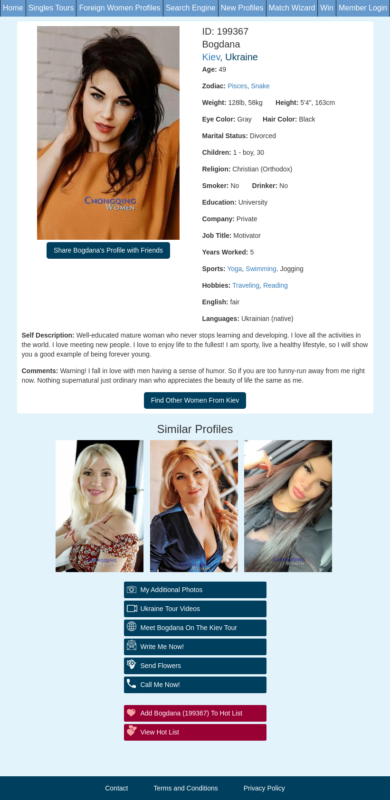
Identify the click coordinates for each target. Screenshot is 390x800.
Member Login (363, 8)
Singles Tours (51, 8)
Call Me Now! (160, 684)
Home (13, 8)
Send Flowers (161, 665)
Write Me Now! (162, 646)
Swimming (261, 269)
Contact (116, 788)
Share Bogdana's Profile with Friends (108, 250)
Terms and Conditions (185, 788)
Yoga (234, 269)
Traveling (245, 285)
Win (326, 8)
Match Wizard (292, 8)
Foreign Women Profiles (119, 8)
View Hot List (160, 732)
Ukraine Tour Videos (170, 608)
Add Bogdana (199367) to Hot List (192, 713)
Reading (275, 285)
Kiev (211, 57)
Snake (260, 86)
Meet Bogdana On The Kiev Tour (189, 627)
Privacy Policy (264, 788)
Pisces (237, 86)
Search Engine (191, 8)
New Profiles (242, 8)
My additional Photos (172, 589)
